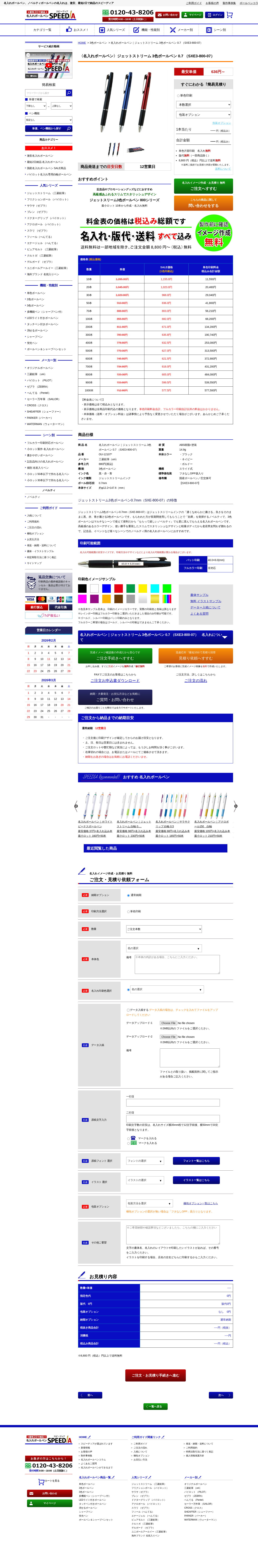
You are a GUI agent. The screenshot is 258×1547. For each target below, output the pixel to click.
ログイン (217, 14)
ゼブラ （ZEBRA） (38, 386)
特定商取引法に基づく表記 (41, 557)
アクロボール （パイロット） (44, 224)
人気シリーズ (111, 30)
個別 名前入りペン (38, 467)
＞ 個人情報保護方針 (193, 1455)
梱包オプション (35, 533)
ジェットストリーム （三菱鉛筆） (47, 193)
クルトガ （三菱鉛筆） (40, 255)
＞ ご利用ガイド (139, 1443)
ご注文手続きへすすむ (115, 655)
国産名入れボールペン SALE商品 (46, 168)
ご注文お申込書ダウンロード (115, 680)
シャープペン (35, 336)
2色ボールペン (35, 299)
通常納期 (134, 895)
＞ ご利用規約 (190, 1447)
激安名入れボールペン (40, 155)
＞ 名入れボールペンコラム (92, 1459)
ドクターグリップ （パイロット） (47, 218)
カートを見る (49, 1482)
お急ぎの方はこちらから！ (49, 1458)
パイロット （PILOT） (40, 380)
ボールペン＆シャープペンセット (47, 349)
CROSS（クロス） (38, 405)
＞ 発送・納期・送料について (198, 1443)
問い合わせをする (203, 202)
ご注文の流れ (34, 527)
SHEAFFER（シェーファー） (44, 411)
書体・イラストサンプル (40, 551)
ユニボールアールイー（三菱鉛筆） (48, 268)
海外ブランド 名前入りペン (43, 274)
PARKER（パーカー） (40, 417)
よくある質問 (199, 613)
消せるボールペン (37, 330)
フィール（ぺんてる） (40, 236)
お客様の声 (212, 3)
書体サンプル (199, 595)
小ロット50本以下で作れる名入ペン (48, 474)
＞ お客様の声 (85, 1451)
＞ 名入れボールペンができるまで (95, 1467)
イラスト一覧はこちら (196, 1180)
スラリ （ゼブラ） (38, 230)
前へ (90, 1395)
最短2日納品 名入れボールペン (45, 161)
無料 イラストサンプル (205, 601)
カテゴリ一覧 (42, 29)
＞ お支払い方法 (139, 1459)
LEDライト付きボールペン (42, 317)
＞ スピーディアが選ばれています (95, 1443)
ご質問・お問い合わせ (115, 697)
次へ (221, 1395)
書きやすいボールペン (40, 455)
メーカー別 (181, 30)
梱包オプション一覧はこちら (201, 1203)
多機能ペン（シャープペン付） (45, 311)
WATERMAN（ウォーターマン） (46, 424)
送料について (223, 168)
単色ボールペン (36, 292)
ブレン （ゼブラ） (38, 211)
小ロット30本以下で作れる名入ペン (48, 480)
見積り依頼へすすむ (195, 655)
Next (235, 806)
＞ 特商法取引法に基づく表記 (198, 1451)
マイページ (195, 14)
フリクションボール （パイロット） (48, 199)
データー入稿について (205, 607)
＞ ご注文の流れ (139, 1447)
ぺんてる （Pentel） (39, 392)
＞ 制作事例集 (85, 1455)
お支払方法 (33, 539)
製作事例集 (229, 3)
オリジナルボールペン (40, 367)
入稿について (34, 515)
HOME (82, 42)
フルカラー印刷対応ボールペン (45, 442)
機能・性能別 (146, 30)
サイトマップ (34, 563)
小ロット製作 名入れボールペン (45, 449)
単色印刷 (184, 95)
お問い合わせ (170, 14)
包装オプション (221, 122)
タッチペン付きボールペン (43, 324)
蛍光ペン (32, 342)
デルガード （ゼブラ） (40, 261)
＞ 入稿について (139, 1451)
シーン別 (215, 30)
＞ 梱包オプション (140, 1455)
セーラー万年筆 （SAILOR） (44, 399)
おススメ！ (77, 30)
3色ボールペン (35, 305)
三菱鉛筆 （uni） (37, 374)
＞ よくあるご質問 (87, 1463)
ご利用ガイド (194, 3)
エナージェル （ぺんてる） (43, 243)
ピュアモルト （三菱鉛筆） (43, 249)
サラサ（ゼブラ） (37, 205)
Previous (75, 806)
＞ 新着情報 (84, 1447)
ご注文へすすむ (203, 185)
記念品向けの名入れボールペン (45, 461)
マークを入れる (142, 1138)
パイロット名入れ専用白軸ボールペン (49, 174)
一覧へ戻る (155, 1406)
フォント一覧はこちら (196, 1160)
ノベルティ (33, 496)
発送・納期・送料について (41, 545)
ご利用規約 (33, 521)
